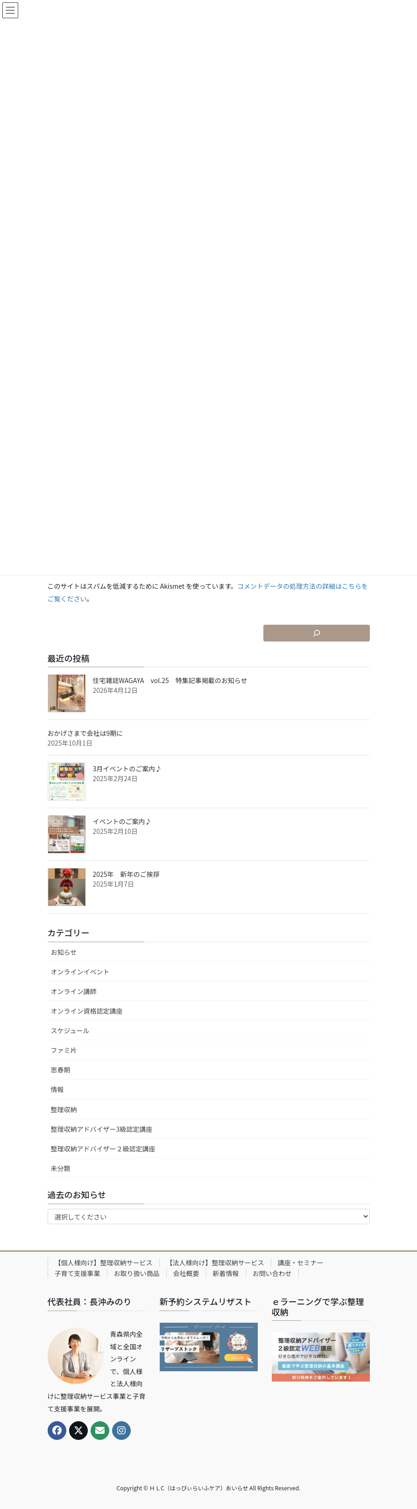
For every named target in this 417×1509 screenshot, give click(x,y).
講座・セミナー (301, 1262)
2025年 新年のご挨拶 (126, 874)
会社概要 (186, 1273)
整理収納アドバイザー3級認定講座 (102, 1129)
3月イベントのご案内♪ (127, 768)
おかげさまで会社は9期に (85, 733)
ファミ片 (64, 1050)
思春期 (61, 1069)
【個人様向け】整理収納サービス (104, 1262)
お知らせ (64, 952)
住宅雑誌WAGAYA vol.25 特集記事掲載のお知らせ (170, 680)
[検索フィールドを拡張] (316, 633)
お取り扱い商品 (137, 1273)
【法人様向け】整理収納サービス (215, 1262)
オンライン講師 (74, 991)
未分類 (61, 1168)
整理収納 (64, 1109)
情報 (57, 1089)
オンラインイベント (80, 971)
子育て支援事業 (77, 1273)
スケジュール (70, 1030)
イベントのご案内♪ (122, 821)
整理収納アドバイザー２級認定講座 (103, 1148)
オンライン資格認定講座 (87, 1010)
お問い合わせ (272, 1273)
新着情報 (226, 1273)
